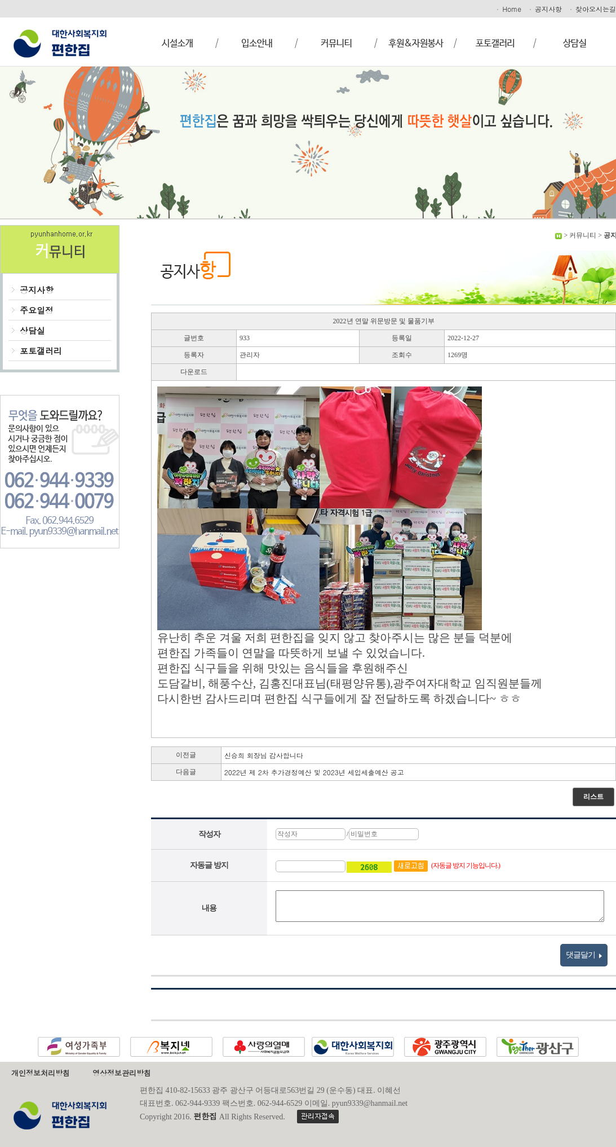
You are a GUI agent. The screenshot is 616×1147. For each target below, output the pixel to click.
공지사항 (545, 9)
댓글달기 (584, 955)
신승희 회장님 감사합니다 (263, 755)
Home (508, 9)
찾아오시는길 (592, 9)
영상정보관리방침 (121, 1072)
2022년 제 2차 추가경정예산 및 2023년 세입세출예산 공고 (314, 772)
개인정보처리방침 (40, 1072)
